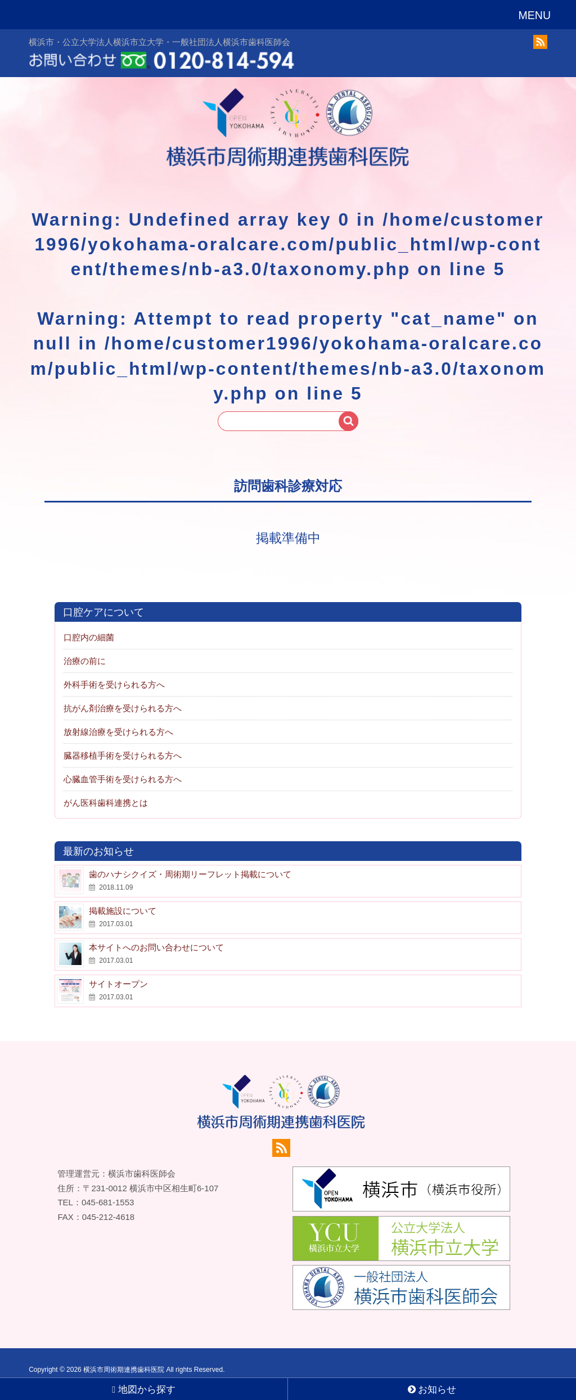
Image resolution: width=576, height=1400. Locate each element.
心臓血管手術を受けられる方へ (123, 766)
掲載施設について (122, 898)
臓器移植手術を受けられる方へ (123, 743)
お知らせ (432, 1389)
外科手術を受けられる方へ (114, 672)
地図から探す (144, 1389)
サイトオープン (118, 971)
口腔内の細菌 (89, 625)
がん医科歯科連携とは (106, 790)
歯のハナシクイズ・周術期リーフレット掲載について (190, 862)
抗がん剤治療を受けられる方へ (123, 696)
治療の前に (85, 648)
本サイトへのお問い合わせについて (156, 935)
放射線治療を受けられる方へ (118, 719)
